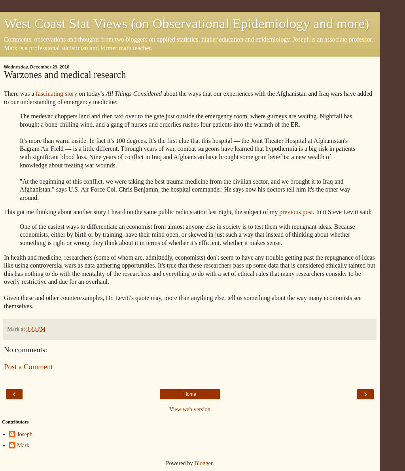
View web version (189, 409)
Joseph (24, 434)
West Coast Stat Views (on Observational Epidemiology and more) (186, 23)
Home (190, 394)
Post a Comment (28, 367)
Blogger (203, 463)
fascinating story (56, 93)
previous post (296, 212)
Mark (23, 445)
